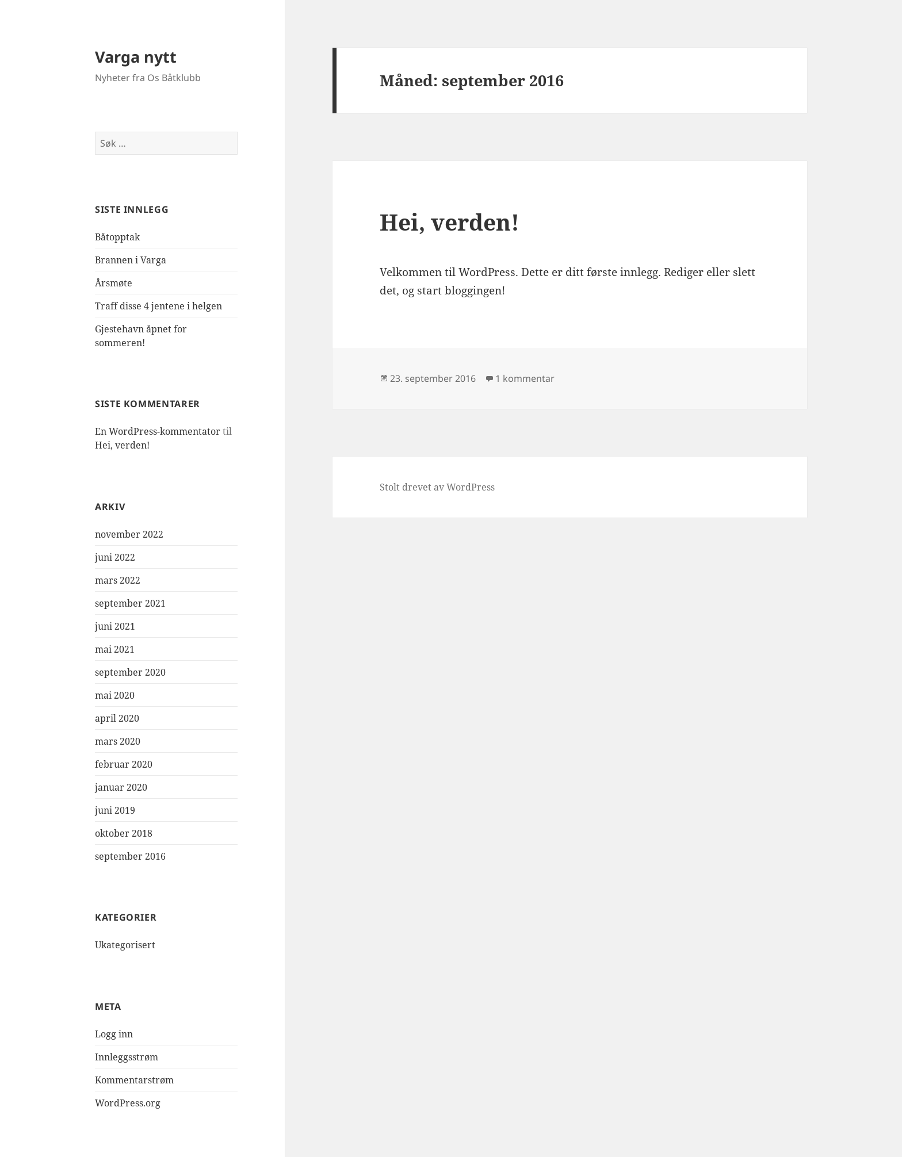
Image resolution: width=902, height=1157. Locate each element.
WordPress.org (127, 1103)
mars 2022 (117, 580)
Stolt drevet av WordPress (437, 487)
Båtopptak (117, 237)
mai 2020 (115, 695)
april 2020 (117, 718)
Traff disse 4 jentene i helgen (158, 306)
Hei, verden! (122, 445)
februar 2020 (123, 764)
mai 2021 (115, 649)
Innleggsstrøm (126, 1057)
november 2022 (129, 534)
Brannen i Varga (130, 260)
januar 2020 (121, 787)
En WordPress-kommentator (157, 431)
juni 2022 (115, 557)
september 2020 (130, 672)
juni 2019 (115, 810)
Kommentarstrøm (134, 1080)
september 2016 (130, 856)
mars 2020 (117, 741)
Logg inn (114, 1034)
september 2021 (130, 603)
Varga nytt (136, 56)
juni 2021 (115, 626)
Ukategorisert (125, 944)
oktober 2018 (123, 833)
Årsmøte (113, 283)
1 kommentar (525, 378)
